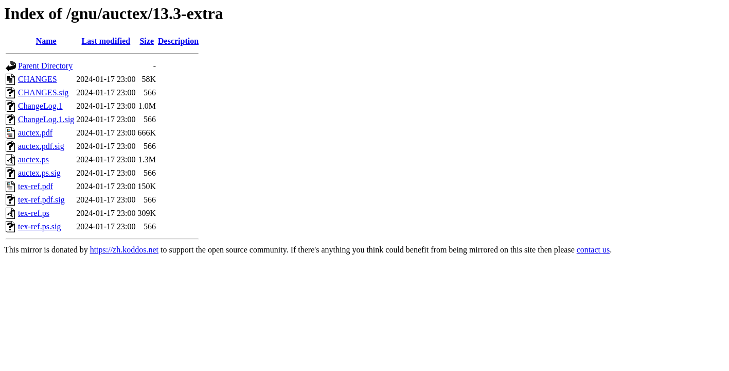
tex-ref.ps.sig (39, 226)
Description (178, 41)
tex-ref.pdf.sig (41, 199)
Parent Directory (45, 65)
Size (146, 41)
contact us (593, 249)
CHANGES (37, 79)
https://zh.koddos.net (124, 249)
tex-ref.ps (33, 213)
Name (46, 41)
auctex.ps (33, 159)
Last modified (106, 41)
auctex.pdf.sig (41, 146)
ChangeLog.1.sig (46, 119)
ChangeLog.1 (40, 106)
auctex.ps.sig (39, 172)
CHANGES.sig (43, 92)
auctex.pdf (35, 132)
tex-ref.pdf (35, 186)
